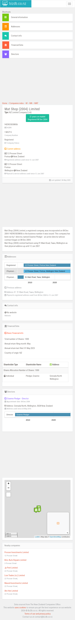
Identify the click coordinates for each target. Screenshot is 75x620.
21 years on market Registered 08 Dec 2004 (37, 118)
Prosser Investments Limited (17, 552)
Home (4, 103)
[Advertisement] (37, 81)
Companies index (16, 103)
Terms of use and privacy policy (38, 613)
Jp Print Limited (11, 567)
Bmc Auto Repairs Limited (15, 560)
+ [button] (8, 484)
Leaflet (37, 537)
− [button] (8, 488)
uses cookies (20, 607)
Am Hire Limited (11, 591)
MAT (36, 103)
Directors (15, 54)
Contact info (16, 35)
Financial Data (17, 45)
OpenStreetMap (55, 537)
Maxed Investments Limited (16, 583)
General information (19, 17)
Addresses (15, 26)
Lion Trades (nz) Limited (15, 575)
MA (31, 103)
